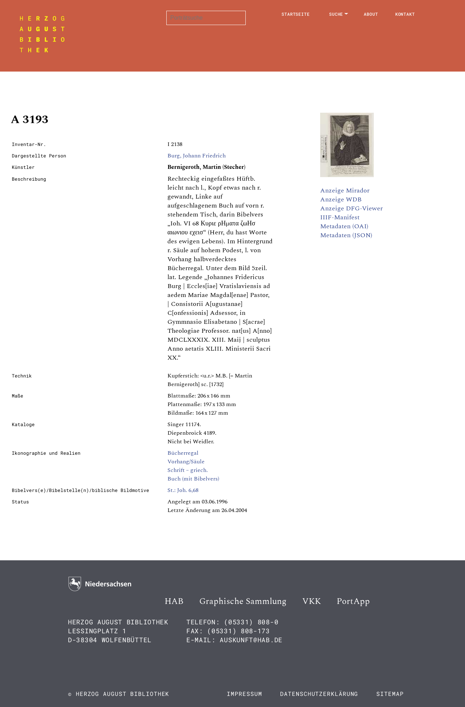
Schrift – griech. (187, 470)
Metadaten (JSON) (346, 235)
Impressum (244, 693)
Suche (336, 14)
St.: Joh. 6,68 (183, 490)
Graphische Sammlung (243, 601)
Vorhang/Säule (186, 461)
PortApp (353, 601)
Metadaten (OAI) (344, 226)
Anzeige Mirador (344, 190)
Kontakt (405, 14)
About (371, 14)
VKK (311, 601)
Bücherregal (183, 453)
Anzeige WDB (341, 199)
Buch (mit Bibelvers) (193, 478)
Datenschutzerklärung (319, 693)
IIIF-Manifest (339, 217)
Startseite (296, 14)
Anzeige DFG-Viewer (351, 208)
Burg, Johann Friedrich (196, 155)
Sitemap (389, 693)
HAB (174, 601)
